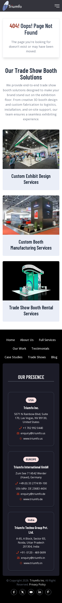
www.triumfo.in (33, 563)
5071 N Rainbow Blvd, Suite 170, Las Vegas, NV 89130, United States (31, 418)
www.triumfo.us (33, 438)
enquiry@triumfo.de (33, 494)
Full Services (47, 340)
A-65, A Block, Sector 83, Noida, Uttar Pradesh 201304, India (31, 542)
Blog (54, 357)
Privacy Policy (37, 584)
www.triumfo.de (33, 499)
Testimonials (40, 348)
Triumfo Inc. (37, 580)
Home (10, 340)
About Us (27, 340)
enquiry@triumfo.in (33, 558)
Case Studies (13, 357)
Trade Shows (37, 357)
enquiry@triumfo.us (33, 433)
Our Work (19, 348)
